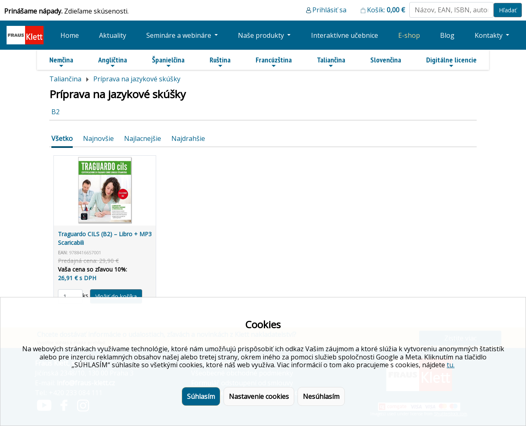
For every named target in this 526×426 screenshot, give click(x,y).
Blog (447, 35)
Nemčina (61, 62)
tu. (450, 364)
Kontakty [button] (489, 35)
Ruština (220, 62)
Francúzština (274, 62)
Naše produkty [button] (262, 35)
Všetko (62, 138)
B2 (55, 111)
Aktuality (112, 35)
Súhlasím (201, 396)
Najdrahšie (188, 138)
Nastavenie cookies (259, 396)
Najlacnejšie (142, 138)
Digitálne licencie (451, 62)
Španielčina (168, 62)
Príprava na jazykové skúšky (136, 78)
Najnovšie (98, 138)
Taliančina (331, 62)
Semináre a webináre (179, 35)
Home (69, 35)
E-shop (409, 35)
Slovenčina (385, 59)
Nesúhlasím (321, 396)
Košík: (386, 9)
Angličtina (112, 62)
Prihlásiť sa (329, 9)
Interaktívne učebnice (344, 35)
